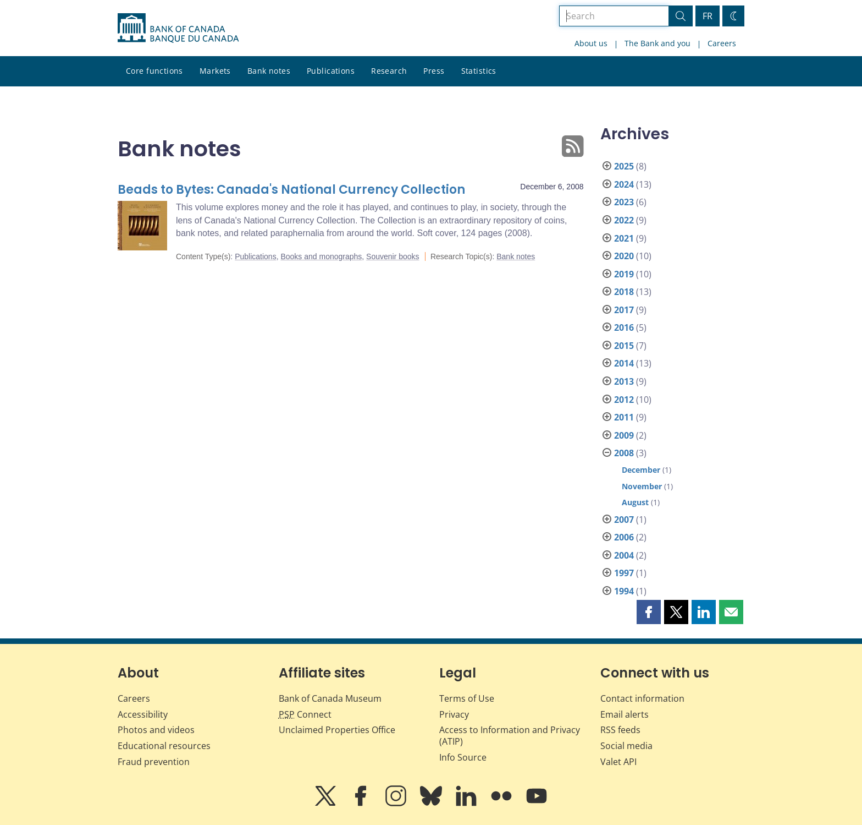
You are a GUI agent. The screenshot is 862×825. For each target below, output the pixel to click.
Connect (305, 714)
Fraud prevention (154, 762)
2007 (624, 519)
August (635, 502)
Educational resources (164, 746)
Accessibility (143, 714)
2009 (624, 435)
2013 (624, 381)
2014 (624, 363)
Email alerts (624, 714)
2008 (624, 453)
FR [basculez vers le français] (707, 16)
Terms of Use (466, 698)
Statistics (478, 70)
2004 (624, 555)
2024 (624, 184)
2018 (624, 292)
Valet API (618, 762)
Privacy (454, 714)
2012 (624, 400)
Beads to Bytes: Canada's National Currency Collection (291, 189)
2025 (624, 166)
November (642, 486)
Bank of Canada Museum (330, 698)
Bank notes (268, 70)
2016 (624, 327)
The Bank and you (657, 43)
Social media (626, 746)
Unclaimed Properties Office (337, 730)
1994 (624, 591)
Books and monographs (321, 256)
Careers (722, 43)
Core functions (154, 70)
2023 (624, 202)
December (641, 470)
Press (433, 70)
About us (590, 43)
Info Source (463, 757)
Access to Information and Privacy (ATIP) (509, 735)
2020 (624, 256)
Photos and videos (156, 730)
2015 (624, 346)
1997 (624, 573)
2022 (624, 220)
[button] (649, 612)
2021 (624, 238)
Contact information (642, 698)
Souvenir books (392, 256)
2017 (624, 310)
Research (389, 70)
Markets (215, 70)
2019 (624, 274)
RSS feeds (620, 730)
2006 (624, 537)
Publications (331, 70)
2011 (624, 417)
